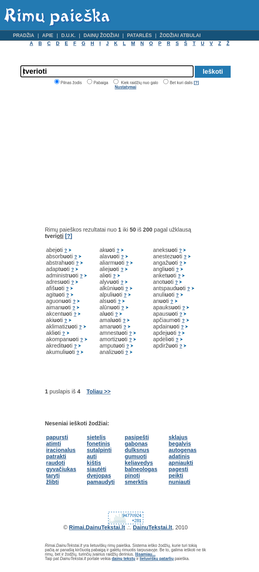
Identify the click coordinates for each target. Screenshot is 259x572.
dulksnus (137, 450)
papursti (57, 437)
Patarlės (139, 35)
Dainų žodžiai (101, 35)
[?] (196, 83)
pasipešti (137, 437)
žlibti (52, 482)
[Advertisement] (112, 158)
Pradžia (23, 35)
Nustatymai (125, 87)
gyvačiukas (61, 469)
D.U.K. (68, 35)
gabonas (136, 443)
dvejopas (99, 475)
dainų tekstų (123, 558)
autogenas (183, 450)
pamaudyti (101, 482)
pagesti (178, 469)
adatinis (179, 456)
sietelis (96, 437)
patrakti (56, 456)
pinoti (132, 475)
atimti (53, 443)
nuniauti (179, 482)
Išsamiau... (145, 554)
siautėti (97, 469)
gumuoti (135, 456)
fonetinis (98, 443)
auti (92, 456)
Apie (47, 35)
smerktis (136, 482)
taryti (52, 475)
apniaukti (181, 463)
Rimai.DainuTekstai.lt (97, 527)
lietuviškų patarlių (157, 558)
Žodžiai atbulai (180, 35)
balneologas (141, 469)
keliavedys (139, 463)
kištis (94, 463)
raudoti (55, 463)
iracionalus (60, 450)
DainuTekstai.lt (152, 527)
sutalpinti (99, 450)
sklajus (178, 437)
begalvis (180, 443)
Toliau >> (99, 391)
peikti (176, 475)
